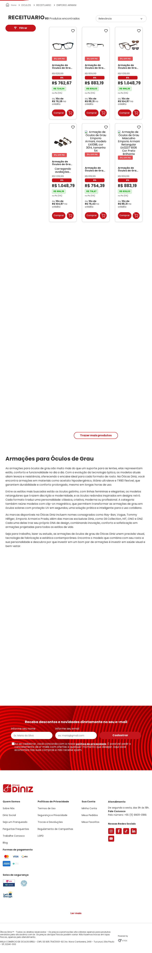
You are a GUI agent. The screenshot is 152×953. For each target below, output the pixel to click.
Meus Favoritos (131, 28)
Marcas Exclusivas (142, 39)
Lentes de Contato (64, 39)
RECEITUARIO (43, 48)
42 (11, 150)
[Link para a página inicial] (11, 48)
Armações (17, 39)
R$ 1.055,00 (27, 121)
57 (11, 167)
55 (11, 146)
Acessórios (93, 39)
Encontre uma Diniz (71, 28)
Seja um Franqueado (16, 2)
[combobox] (44, 28)
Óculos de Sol (38, 39)
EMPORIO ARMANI (66, 48)
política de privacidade (91, 744)
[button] (133, 17)
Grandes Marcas (115, 39)
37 (11, 162)
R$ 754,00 (13, 120)
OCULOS (26, 48)
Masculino (16, 88)
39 (11, 142)
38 (11, 158)
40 (11, 154)
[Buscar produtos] (46, 28)
